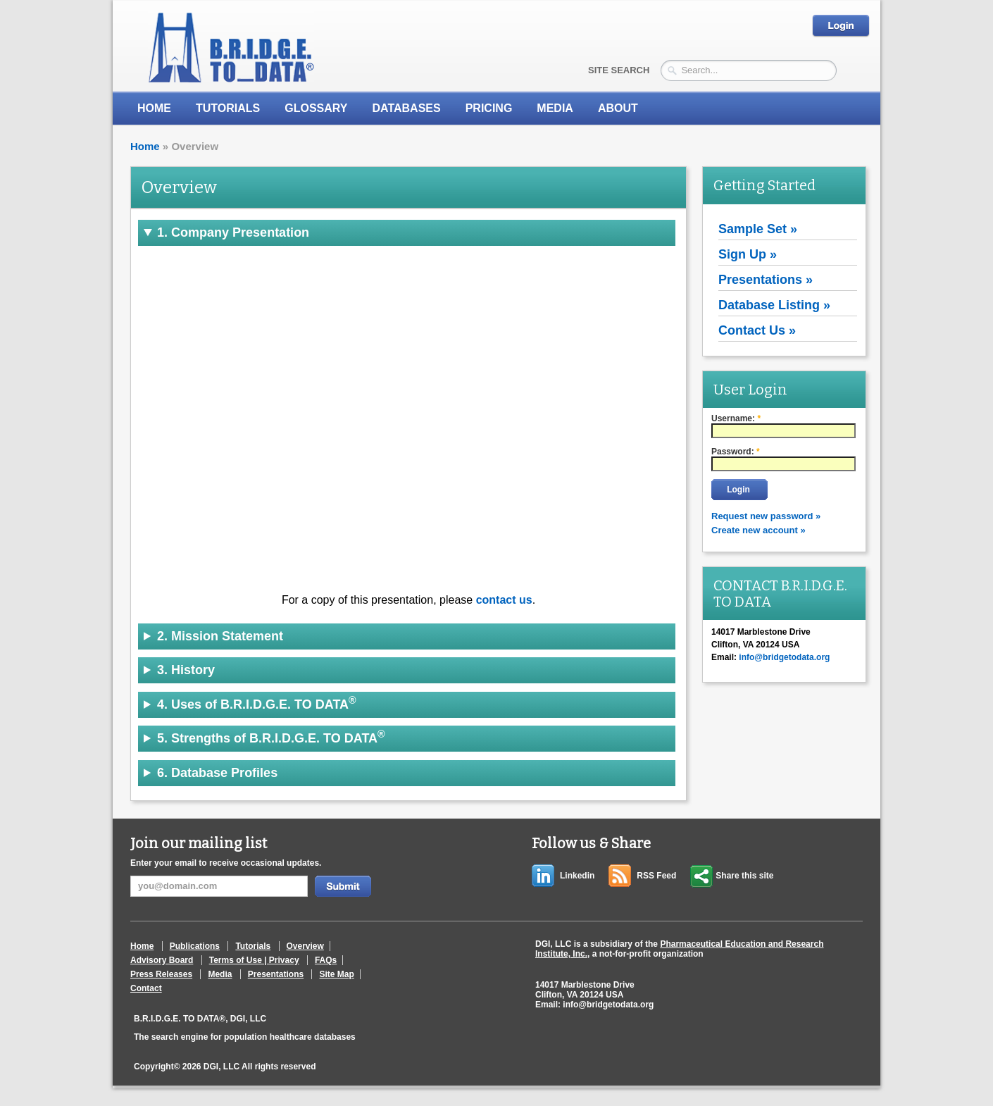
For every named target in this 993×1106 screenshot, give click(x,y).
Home (154, 108)
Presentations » (765, 280)
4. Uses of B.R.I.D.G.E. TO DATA (256, 703)
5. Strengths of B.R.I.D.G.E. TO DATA (271, 736)
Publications (195, 946)
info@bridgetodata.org (608, 1004)
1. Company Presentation (233, 232)
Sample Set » (757, 229)
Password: (735, 451)
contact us (504, 600)
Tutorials (228, 108)
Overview (305, 946)
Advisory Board (161, 960)
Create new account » (758, 530)
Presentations (276, 974)
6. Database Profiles (217, 773)
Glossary (316, 108)
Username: (736, 418)
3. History (186, 670)
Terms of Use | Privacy (254, 960)
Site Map (336, 974)
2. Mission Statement (220, 636)
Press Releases (161, 974)
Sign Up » (747, 254)
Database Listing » (774, 305)
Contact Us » (757, 330)
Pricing (489, 108)
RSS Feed (656, 876)
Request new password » (765, 516)
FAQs (326, 960)
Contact (146, 988)
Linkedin (577, 876)
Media (220, 974)
